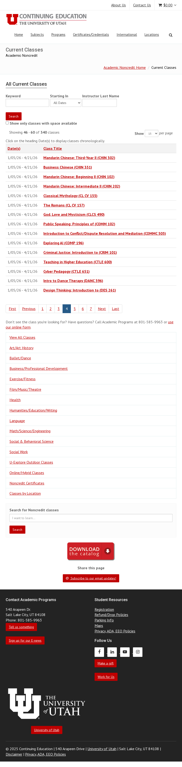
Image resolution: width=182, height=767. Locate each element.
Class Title (52, 148)
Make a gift (106, 663)
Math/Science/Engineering (29, 430)
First (12, 308)
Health (15, 399)
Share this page (91, 567)
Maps (99, 625)
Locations (152, 34)
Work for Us (106, 677)
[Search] (170, 35)
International (127, 34)
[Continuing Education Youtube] (126, 651)
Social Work (18, 451)
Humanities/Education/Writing (33, 410)
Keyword (13, 96)
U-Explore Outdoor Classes (31, 462)
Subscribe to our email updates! (91, 578)
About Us (118, 5)
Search (13, 116)
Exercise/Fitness (22, 378)
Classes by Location (25, 493)
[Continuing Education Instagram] (139, 651)
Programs (58, 34)
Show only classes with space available (43, 123)
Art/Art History (21, 347)
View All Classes (22, 337)
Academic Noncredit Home (125, 67)
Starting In (59, 96)
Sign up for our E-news (25, 640)
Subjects (37, 34)
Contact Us (142, 5)
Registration (104, 609)
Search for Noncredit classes (34, 510)
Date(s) (14, 148)
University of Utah (46, 730)
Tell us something (21, 627)
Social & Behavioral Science (31, 441)
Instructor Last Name (100, 96)
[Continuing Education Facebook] (101, 651)
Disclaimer (14, 754)
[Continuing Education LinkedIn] (113, 651)
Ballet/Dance (20, 358)
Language (17, 420)
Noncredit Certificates (26, 483)
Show (139, 133)
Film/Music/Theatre (25, 389)
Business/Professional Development (38, 368)
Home (18, 34)
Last (115, 308)
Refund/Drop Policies (111, 614)
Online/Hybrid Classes (26, 472)
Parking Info (104, 620)
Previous (29, 308)
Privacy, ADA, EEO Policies (115, 631)
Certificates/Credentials (91, 34)
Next (102, 308)
